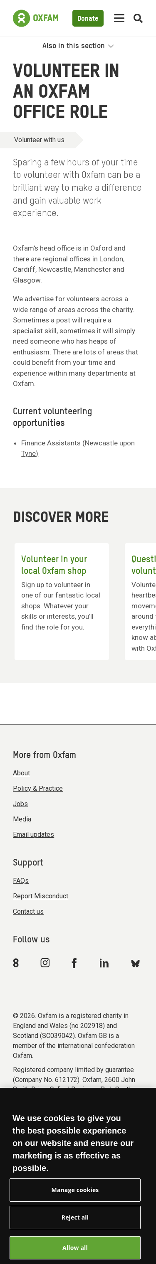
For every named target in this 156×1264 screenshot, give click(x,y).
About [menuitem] (21, 773)
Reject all (75, 1224)
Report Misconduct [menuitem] (40, 896)
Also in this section (78, 46)
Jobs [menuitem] (20, 804)
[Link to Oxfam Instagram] (44, 962)
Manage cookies (75, 1197)
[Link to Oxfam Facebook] (75, 962)
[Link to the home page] (35, 18)
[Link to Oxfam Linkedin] (105, 963)
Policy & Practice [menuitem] (38, 788)
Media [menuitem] (22, 819)
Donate (88, 18)
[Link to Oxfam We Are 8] (17, 962)
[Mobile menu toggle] (119, 18)
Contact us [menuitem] (28, 911)
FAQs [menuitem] (21, 881)
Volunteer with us (39, 140)
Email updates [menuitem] (33, 835)
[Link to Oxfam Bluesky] (135, 963)
